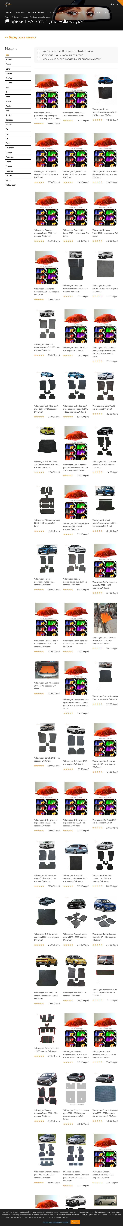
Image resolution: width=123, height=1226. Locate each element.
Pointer (9, 106)
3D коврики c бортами (35, 13)
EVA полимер (52, 13)
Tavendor (10, 148)
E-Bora (9, 83)
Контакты (88, 13)
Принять (75, 1222)
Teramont (10, 157)
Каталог (9, 13)
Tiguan (9, 166)
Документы (108, 13)
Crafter (9, 78)
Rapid (8, 115)
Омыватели (19, 13)
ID (7, 92)
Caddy (9, 73)
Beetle (8, 64)
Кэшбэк (97, 13)
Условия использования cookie (55, 1222)
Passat (8, 101)
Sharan (9, 124)
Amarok (9, 59)
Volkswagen (11, 185)
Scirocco (9, 120)
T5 (7, 134)
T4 (7, 129)
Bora (8, 69)
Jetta (8, 97)
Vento (8, 180)
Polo (7, 110)
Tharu (8, 162)
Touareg (9, 171)
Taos (8, 143)
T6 (7, 138)
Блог (61, 13)
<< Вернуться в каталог (20, 37)
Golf (7, 87)
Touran (9, 175)
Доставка (69, 13)
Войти (111, 4)
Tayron (9, 152)
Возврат (79, 13)
